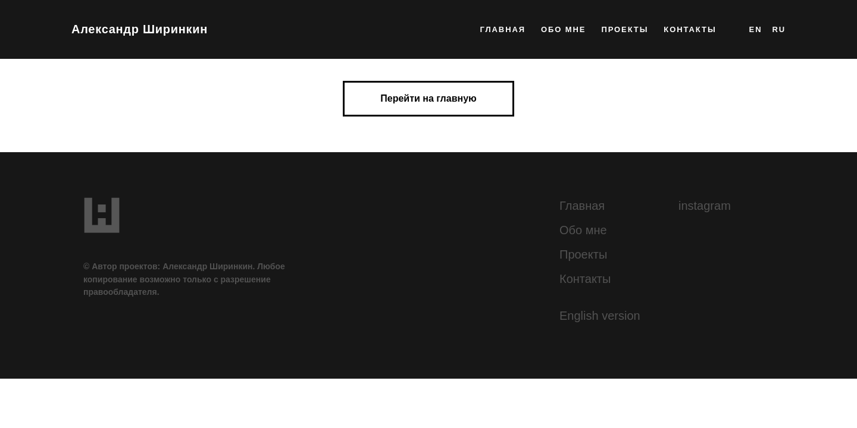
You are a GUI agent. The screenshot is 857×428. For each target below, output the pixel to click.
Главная (582, 205)
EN (755, 29)
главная (503, 29)
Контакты (585, 278)
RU (779, 29)
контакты (690, 29)
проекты (624, 29)
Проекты (583, 254)
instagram (704, 205)
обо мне (563, 29)
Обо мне (583, 230)
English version (599, 315)
